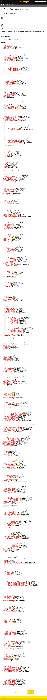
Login (43, 4)
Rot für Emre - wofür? (7, 629)
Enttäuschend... (5, 391)
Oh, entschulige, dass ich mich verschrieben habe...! (15, 520)
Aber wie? (6, 450)
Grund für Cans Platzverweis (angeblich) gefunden (9, 105)
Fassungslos (4, 378)
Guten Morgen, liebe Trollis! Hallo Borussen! (10, 342)
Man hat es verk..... (5, 501)
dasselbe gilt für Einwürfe (10, 101)
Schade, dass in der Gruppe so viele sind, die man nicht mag (13, 264)
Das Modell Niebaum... (16, 546)
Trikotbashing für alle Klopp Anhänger (9, 194)
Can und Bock (7, 191)
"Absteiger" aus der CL (6, 262)
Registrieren (45, 4)
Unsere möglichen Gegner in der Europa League (10, 665)
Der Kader (4, 118)
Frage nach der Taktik (13, 319)
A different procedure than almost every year (10, 180)
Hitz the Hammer (7, 92)
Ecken (5, 96)
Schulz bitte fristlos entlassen (7, 570)
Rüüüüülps (5, 46)
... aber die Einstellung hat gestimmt (9, 502)
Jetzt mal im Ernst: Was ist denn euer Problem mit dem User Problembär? (15, 562)
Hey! (8, 556)
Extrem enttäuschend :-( (6, 559)
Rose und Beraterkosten (7, 490)
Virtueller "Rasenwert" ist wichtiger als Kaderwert (12, 269)
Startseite (2, 4)
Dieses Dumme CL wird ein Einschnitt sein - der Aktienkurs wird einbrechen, (15, 354)
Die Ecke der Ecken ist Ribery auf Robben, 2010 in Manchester (13, 95)
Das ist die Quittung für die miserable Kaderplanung (11, 509)
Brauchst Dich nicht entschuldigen (14, 522)
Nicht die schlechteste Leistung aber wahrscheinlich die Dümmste (11, 670)
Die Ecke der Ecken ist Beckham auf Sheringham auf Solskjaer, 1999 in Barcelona (16, 91)
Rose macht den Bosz (7, 678)
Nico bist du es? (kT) (7, 45)
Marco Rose (4, 355)
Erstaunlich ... (6, 374)
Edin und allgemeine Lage (6, 237)
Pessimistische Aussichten (6, 213)
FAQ (5, 4)
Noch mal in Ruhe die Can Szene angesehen (9, 630)
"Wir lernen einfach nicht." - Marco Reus (9, 307)
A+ (2, 1)
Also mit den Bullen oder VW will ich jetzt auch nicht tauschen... (14, 516)
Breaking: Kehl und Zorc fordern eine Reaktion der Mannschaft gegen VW (13, 578)
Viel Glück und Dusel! (8, 473)
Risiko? (8, 539)
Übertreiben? (12, 542)
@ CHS (28, 9)
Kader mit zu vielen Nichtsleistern (7, 649)
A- (1, 1)
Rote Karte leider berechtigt (7, 643)
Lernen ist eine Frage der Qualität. (9, 308)
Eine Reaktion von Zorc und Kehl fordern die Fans (10, 588)
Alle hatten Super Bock (6, 358)
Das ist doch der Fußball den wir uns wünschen (13, 496)
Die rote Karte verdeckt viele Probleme (8, 558)
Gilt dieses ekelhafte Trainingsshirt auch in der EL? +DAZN (12, 115)
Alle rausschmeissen (5, 348)
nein (4, 609)
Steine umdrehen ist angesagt (8, 462)
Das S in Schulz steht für (6, 480)
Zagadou (6, 201)
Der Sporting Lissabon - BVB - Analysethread (9, 170)
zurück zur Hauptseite (5, 696)
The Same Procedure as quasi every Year (8, 178)
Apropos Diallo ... (9, 203)
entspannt (5, 294)
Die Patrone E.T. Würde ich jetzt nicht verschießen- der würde (12, 373)
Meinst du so (9, 523)
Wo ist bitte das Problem (8, 561)
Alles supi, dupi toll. (6, 343)
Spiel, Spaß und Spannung (6, 505)
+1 (4, 384)
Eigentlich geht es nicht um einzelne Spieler (10, 214)
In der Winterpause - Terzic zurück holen (8, 608)
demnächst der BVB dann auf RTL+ (9, 79)
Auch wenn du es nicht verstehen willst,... (16, 410)
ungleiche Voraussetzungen (11, 376)
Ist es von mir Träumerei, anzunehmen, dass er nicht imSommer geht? (14, 216)
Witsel (10, 274)
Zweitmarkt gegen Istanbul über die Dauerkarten (10, 549)
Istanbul (4, 548)
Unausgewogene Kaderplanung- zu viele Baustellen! (10, 381)
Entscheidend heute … (6, 445)
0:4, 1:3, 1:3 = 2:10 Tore (6, 380)
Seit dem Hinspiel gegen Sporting (7, 594)
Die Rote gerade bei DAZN (6, 617)
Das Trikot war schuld (6, 193)
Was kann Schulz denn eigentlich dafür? (8, 44)
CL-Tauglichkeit (5, 38)
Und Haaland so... (5, 469)
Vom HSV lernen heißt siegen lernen (9, 367)
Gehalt (9, 404)
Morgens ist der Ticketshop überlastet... (9, 187)
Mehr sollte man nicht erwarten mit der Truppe (9, 590)
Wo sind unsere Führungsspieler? (7, 595)
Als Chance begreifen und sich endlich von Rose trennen (11, 366)
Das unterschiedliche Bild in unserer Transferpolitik (11, 119)
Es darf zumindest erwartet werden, (8, 371)
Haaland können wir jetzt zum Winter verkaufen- (9, 481)
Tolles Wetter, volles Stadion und (10, 93)
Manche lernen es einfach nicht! (14, 547)
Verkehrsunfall (5, 276)
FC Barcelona (7, 664)
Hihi (7, 519)
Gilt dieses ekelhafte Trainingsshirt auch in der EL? (11, 114)
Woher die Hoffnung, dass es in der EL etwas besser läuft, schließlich (12, 420)
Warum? (5, 382)
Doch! (9, 531)
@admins (5, 560)
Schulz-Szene (5, 602)
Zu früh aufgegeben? (6, 657)
